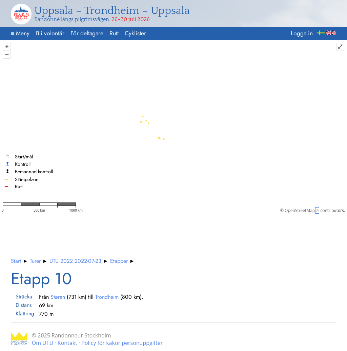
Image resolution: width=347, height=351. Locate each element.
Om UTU (43, 343)
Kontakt (67, 343)
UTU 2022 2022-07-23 (75, 261)
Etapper (119, 261)
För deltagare (86, 33)
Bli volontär (50, 33)
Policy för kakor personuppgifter (122, 343)
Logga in (302, 33)
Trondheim (107, 297)
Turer (35, 261)
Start (16, 261)
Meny (20, 33)
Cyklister (135, 33)
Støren (57, 297)
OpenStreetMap (300, 210)
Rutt (114, 33)
